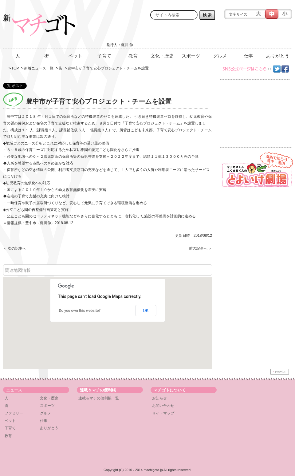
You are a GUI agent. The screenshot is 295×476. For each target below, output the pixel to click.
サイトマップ (163, 413)
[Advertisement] (220, 36)
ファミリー (14, 413)
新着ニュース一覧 (38, 68)
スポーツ (191, 55)
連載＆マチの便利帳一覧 (98, 398)
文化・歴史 (162, 55)
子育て (104, 55)
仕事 (248, 55)
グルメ (220, 55)
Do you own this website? (80, 310)
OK (145, 310)
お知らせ (159, 398)
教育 (133, 55)
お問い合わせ (163, 405)
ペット (75, 55)
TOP (15, 68)
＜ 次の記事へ (14, 248)
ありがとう (277, 55)
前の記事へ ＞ (200, 248)
